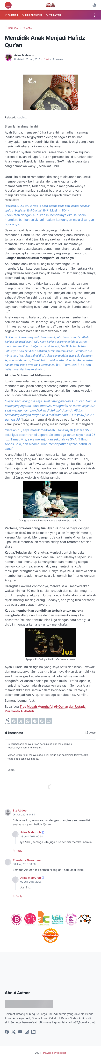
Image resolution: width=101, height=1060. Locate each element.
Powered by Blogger (54, 1052)
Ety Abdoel (20, 810)
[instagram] (27, 1032)
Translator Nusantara (27, 860)
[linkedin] (33, 1032)
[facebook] (14, 721)
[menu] (8, 5)
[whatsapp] (28, 721)
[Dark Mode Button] (94, 5)
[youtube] (20, 1032)
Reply (18, 851)
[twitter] (21, 721)
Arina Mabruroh (30, 832)
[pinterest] (42, 721)
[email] (49, 721)
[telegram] (35, 721)
